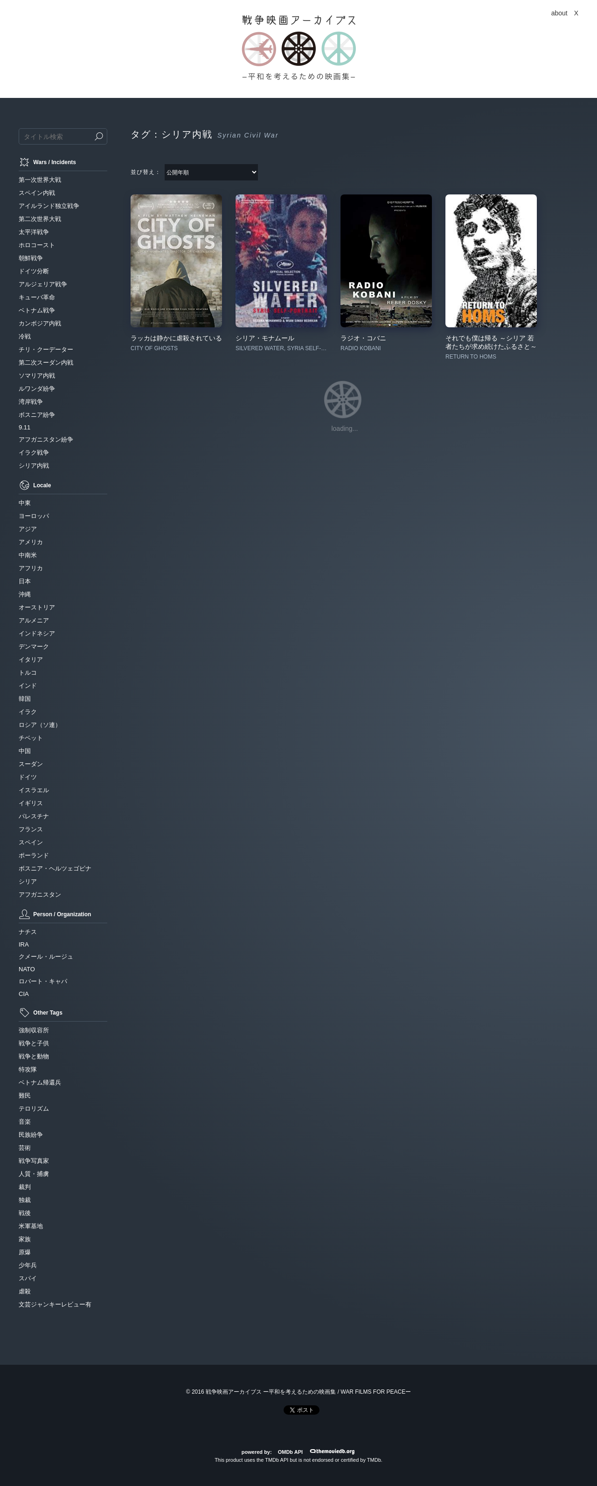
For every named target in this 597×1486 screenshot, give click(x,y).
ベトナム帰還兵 (40, 1082)
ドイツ (28, 777)
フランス (31, 829)
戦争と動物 (34, 1056)
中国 (25, 750)
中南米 (28, 555)
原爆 (25, 1252)
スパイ (28, 1278)
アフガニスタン (40, 894)
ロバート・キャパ (43, 981)
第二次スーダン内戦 (46, 362)
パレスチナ (34, 816)
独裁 (25, 1199)
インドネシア (37, 633)
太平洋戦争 (34, 231)
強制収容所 (34, 1030)
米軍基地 (31, 1226)
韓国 (25, 698)
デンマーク (34, 646)
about (559, 13)
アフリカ (31, 568)
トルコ (28, 672)
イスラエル (34, 790)
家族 (25, 1239)
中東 (25, 502)
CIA (24, 993)
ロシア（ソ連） (40, 724)
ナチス (28, 931)
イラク (28, 711)
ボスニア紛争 (37, 414)
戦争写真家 (34, 1160)
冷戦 (25, 336)
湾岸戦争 (31, 401)
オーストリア (37, 607)
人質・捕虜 (34, 1173)
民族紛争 (31, 1134)
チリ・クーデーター (46, 349)
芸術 (25, 1147)
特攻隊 (28, 1069)
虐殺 (25, 1291)
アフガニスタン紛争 (46, 439)
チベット (31, 737)
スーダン (31, 763)
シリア (28, 881)
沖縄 (25, 594)
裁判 (25, 1186)
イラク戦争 (34, 452)
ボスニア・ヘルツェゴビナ (55, 868)
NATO (27, 969)
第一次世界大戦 (40, 179)
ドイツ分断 (34, 271)
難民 (25, 1095)
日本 (25, 581)
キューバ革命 (37, 297)
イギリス (31, 803)
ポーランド (34, 855)
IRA (24, 944)
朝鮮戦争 (31, 258)
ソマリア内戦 (37, 375)
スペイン (31, 842)
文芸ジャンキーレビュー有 (55, 1304)
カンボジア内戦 (40, 323)
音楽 (25, 1121)
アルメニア (34, 620)
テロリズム (34, 1108)
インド (28, 685)
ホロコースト (37, 245)
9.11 (24, 427)
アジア (28, 528)
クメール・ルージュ (46, 956)
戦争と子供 (34, 1043)
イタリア (31, 659)
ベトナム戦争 (37, 310)
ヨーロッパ (34, 515)
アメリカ (31, 542)
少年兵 (28, 1265)
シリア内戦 (34, 465)
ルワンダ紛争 (37, 388)
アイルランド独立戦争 (49, 205)
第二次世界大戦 (40, 218)
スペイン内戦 (37, 192)
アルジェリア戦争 (43, 284)
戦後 (25, 1213)
